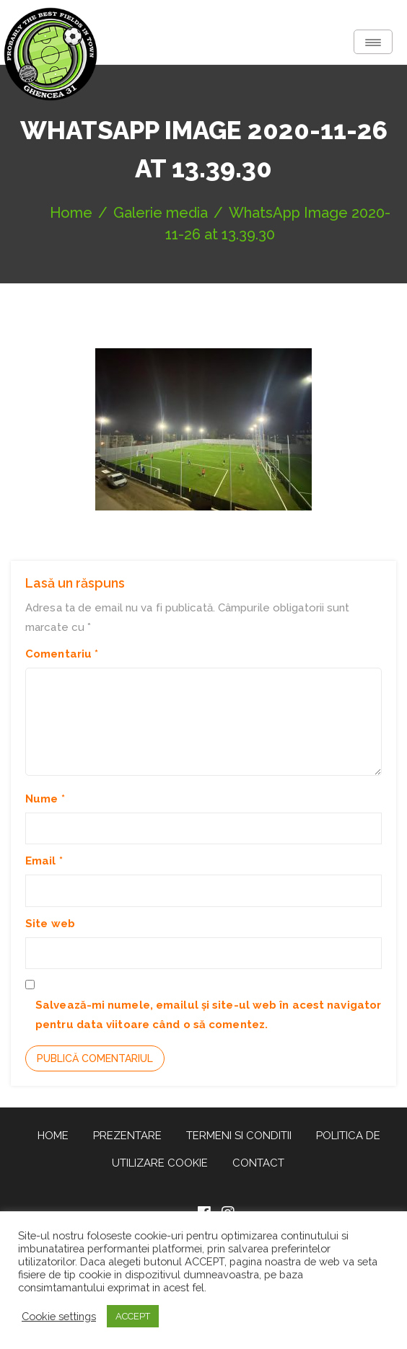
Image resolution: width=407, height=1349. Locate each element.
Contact (258, 1162)
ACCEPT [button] (132, 1316)
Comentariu (61, 653)
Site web (50, 923)
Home (53, 1135)
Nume (45, 798)
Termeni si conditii (239, 1135)
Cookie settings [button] (59, 1316)
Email (44, 860)
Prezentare (127, 1135)
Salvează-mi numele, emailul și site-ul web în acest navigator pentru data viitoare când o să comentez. (208, 1015)
